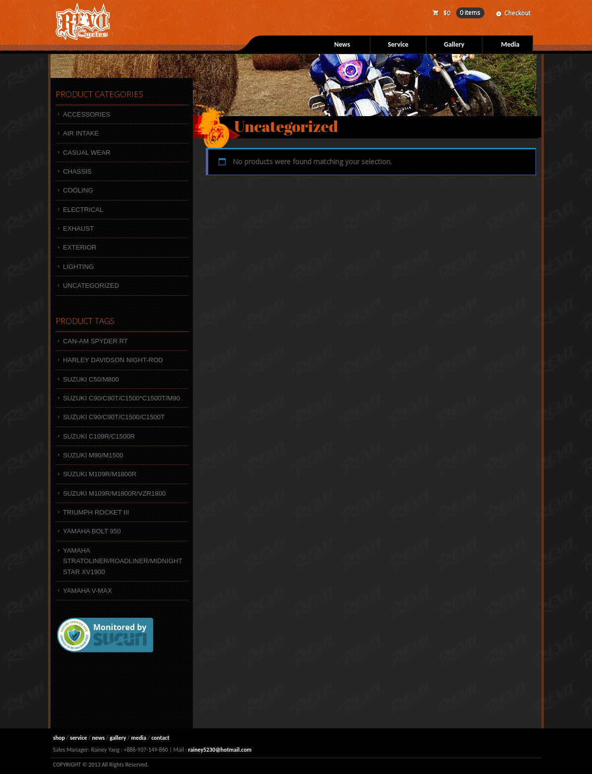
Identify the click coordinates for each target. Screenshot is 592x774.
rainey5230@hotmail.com (219, 749)
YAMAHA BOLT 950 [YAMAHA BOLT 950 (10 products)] (92, 531)
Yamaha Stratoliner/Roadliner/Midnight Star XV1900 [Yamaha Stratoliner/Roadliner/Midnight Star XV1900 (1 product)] (122, 561)
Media (510, 44)
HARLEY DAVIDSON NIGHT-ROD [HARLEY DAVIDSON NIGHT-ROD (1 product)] (113, 360)
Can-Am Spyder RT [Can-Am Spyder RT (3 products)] (95, 341)
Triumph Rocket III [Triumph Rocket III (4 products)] (96, 512)
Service (398, 44)
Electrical (83, 209)
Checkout (517, 13)
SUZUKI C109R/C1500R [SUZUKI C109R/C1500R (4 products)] (99, 436)
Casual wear (87, 152)
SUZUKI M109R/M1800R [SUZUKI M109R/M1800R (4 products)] (99, 474)
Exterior (79, 247)
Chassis (77, 171)
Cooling (78, 190)
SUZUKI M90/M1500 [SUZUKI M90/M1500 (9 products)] (93, 455)
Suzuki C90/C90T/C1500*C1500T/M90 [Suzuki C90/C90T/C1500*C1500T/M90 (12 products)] (121, 398)
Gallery (454, 44)
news (98, 737)
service (78, 737)
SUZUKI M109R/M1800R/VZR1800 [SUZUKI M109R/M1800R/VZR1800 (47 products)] (114, 493)
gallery (118, 737)
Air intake (81, 133)
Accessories (86, 114)
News (342, 44)
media (138, 737)
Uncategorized (91, 285)
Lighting (78, 266)
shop (59, 737)
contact (160, 737)
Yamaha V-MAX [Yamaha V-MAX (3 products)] (87, 590)
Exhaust (78, 228)
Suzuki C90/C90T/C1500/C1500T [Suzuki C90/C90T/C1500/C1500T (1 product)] (114, 417)
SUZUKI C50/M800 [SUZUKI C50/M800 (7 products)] (91, 379)
